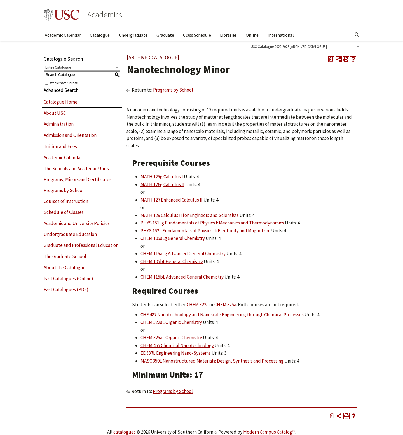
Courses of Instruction (66, 201)
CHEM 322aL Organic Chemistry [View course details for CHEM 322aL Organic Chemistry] (171, 322)
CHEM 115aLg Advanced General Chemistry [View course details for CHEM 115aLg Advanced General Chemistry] (183, 254)
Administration (59, 124)
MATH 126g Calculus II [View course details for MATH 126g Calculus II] (162, 184)
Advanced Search (61, 90)
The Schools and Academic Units (76, 168)
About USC (55, 113)
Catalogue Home (61, 102)
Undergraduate (133, 35)
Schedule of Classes (64, 212)
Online (252, 35)
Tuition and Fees (60, 146)
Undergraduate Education (70, 234)
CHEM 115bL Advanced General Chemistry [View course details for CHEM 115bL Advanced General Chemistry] (182, 277)
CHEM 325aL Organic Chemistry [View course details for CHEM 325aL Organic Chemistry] (171, 338)
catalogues (124, 432)
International (281, 35)
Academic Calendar (63, 35)
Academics (104, 15)
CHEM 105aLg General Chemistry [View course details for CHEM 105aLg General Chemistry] (172, 238)
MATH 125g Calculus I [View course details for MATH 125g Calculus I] (161, 177)
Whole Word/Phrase (64, 82)
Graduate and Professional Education (81, 245)
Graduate (165, 35)
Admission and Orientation (70, 135)
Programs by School (64, 190)
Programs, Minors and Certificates (77, 179)
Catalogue (100, 35)
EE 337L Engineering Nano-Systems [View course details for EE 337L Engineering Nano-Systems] (175, 353)
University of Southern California (61, 14)
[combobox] (305, 46)
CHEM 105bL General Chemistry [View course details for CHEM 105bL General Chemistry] (171, 261)
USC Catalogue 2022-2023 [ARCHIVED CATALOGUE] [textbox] (289, 46)
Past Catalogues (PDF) (66, 289)
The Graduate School (65, 256)
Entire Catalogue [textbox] (58, 67)
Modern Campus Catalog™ (269, 432)
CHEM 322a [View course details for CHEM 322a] (197, 304)
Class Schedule (197, 35)
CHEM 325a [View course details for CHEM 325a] (225, 304)
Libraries (228, 35)
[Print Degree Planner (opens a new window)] (331, 59)
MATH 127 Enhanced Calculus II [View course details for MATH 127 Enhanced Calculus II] (171, 200)
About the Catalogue (65, 268)
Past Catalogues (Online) (68, 278)
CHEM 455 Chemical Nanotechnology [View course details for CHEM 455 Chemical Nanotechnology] (177, 345)
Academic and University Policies (77, 223)
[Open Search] (357, 35)
